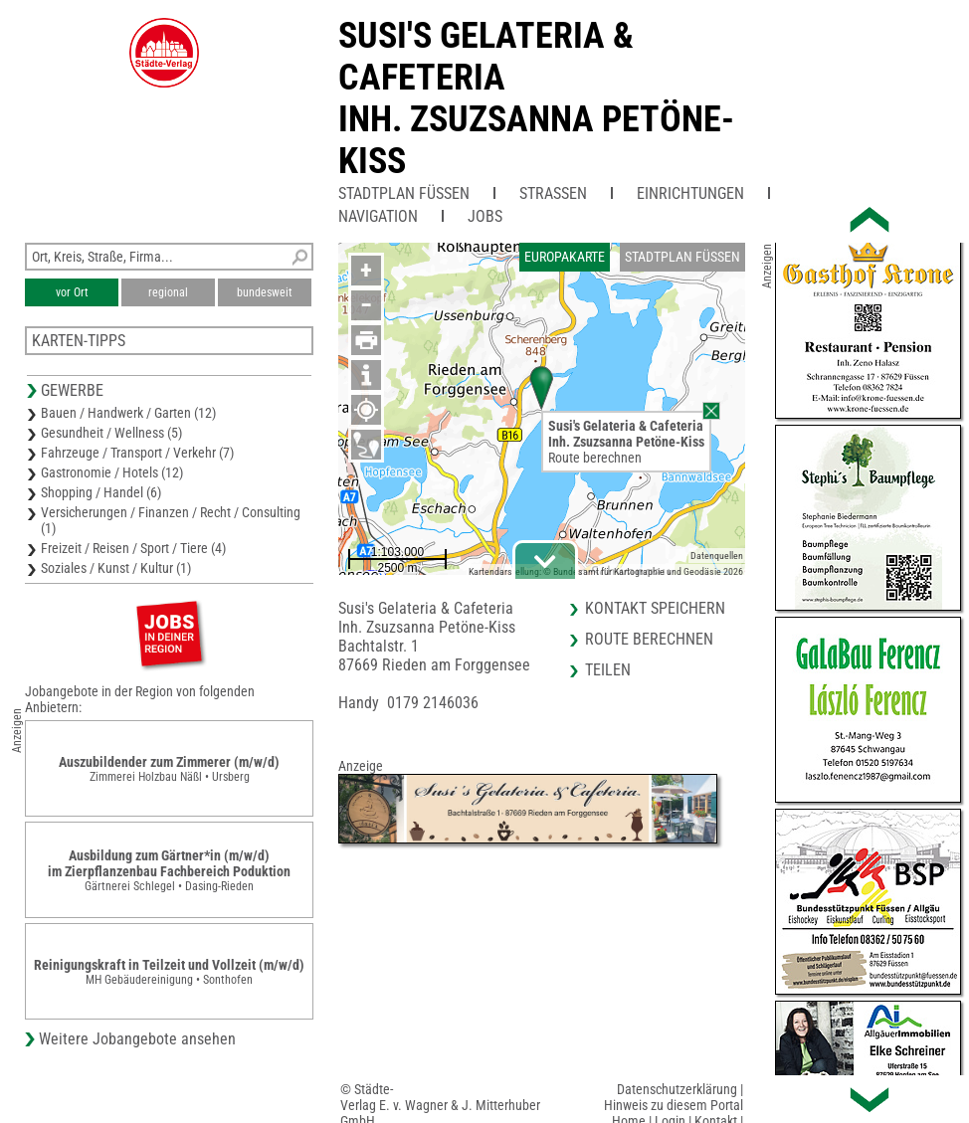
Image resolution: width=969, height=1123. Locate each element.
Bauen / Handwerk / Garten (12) (128, 413)
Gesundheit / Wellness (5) (111, 433)
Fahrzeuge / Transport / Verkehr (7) (137, 453)
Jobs (485, 216)
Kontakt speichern (655, 608)
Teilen (608, 669)
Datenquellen (716, 555)
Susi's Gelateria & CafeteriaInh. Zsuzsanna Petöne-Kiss (536, 98)
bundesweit (264, 292)
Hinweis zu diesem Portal (673, 1105)
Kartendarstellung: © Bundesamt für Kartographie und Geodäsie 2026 (606, 571)
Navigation (378, 216)
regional (168, 292)
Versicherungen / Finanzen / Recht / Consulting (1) (170, 520)
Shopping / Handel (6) (101, 492)
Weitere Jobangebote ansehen (137, 1038)
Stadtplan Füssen (404, 193)
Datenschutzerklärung (677, 1089)
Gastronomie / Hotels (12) (112, 472)
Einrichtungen (690, 193)
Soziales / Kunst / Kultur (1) (116, 568)
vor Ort (72, 292)
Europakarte (564, 257)
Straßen (553, 193)
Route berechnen (595, 458)
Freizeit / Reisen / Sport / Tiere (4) (133, 548)
